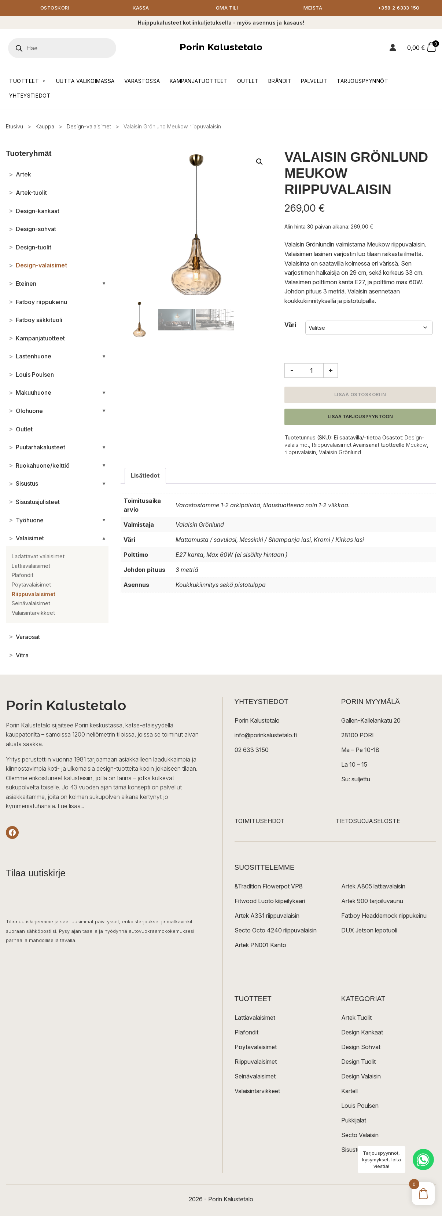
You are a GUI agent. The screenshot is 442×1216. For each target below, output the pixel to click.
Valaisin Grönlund (340, 452)
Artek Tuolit (356, 1018)
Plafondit (246, 1032)
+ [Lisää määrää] (330, 370)
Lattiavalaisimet (255, 1018)
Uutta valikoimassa (85, 81)
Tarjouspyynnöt (362, 81)
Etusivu (14, 127)
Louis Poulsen (360, 1106)
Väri (290, 325)
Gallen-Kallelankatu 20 (371, 720)
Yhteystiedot (30, 96)
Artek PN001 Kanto (260, 945)
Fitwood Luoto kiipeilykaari (270, 901)
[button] (259, 162)
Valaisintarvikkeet (257, 1091)
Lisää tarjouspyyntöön (360, 417)
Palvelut (314, 81)
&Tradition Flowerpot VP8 (269, 886)
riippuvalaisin (300, 452)
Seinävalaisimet (255, 1076)
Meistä (313, 8)
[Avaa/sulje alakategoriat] (103, 284)
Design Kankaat (362, 1032)
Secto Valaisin (360, 1135)
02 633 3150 (252, 750)
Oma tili (226, 8)
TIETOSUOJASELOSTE (367, 821)
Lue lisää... (71, 806)
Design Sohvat (360, 1047)
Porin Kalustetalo (221, 48)
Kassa (141, 8)
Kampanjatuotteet (199, 81)
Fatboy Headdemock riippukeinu (384, 916)
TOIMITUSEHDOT (259, 821)
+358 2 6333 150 (399, 8)
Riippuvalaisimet (331, 445)
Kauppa (45, 127)
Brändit (280, 81)
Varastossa (142, 81)
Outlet (248, 81)
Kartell (349, 1091)
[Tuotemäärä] (311, 371)
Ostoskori (55, 8)
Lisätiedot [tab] (145, 475)
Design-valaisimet (89, 127)
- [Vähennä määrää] (291, 370)
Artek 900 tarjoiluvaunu (372, 901)
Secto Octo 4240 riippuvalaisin (276, 930)
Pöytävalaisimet (256, 1047)
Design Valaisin (361, 1076)
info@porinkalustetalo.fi (266, 735)
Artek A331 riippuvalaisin (267, 916)
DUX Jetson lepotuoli (369, 930)
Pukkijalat (353, 1120)
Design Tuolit (358, 1062)
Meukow (416, 445)
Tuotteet (28, 81)
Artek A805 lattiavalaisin (373, 886)
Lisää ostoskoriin (360, 395)
